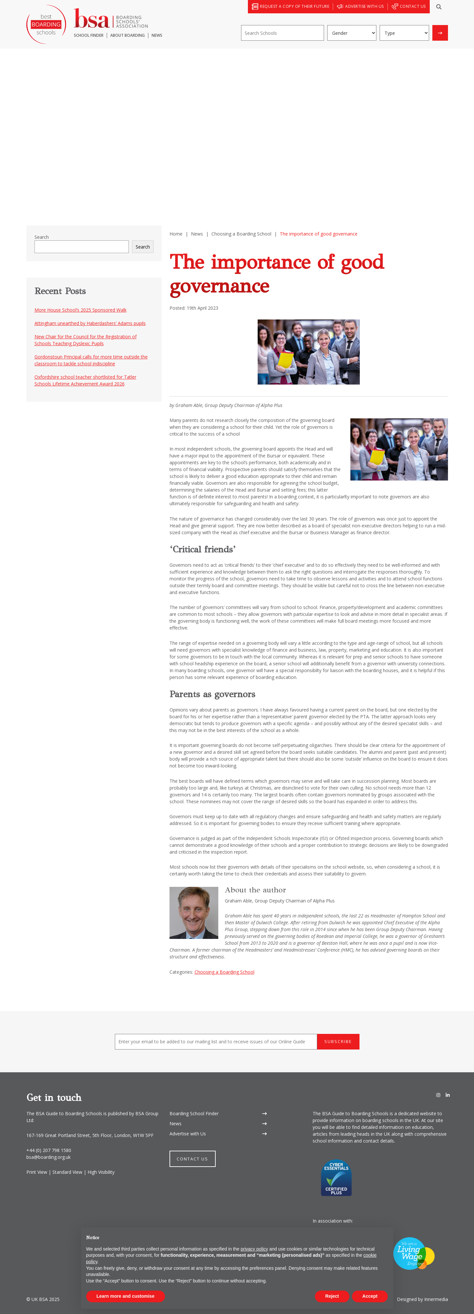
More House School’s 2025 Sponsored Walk (80, 310)
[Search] (439, 7)
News (175, 1123)
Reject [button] (332, 1296)
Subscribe (338, 1041)
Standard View (67, 1172)
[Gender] (352, 33)
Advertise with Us (187, 1134)
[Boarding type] (404, 33)
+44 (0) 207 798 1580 (48, 1150)
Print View (36, 1172)
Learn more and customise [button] (126, 1296)
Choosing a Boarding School (224, 972)
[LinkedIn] (448, 1095)
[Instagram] (438, 1095)
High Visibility (101, 1172)
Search (41, 237)
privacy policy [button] (254, 1249)
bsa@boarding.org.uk (48, 1157)
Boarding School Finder (194, 1113)
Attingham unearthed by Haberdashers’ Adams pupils (90, 323)
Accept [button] (370, 1296)
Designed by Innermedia (422, 1299)
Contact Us (192, 1159)
